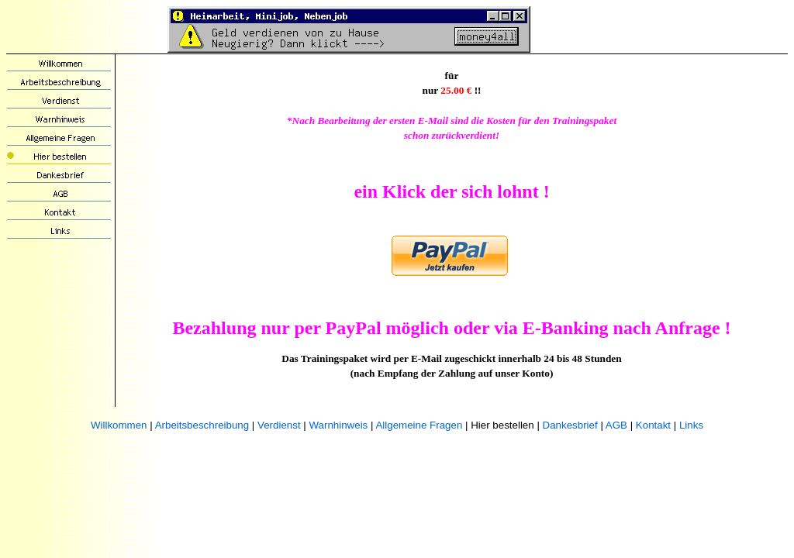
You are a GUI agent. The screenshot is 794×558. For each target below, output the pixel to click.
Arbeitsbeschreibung (202, 425)
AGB (616, 425)
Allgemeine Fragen (418, 425)
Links (691, 425)
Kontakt (653, 425)
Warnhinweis (338, 425)
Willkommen (119, 425)
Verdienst (279, 425)
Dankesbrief (570, 425)
